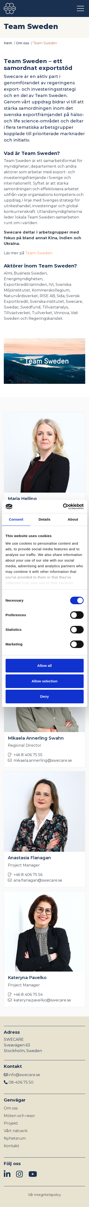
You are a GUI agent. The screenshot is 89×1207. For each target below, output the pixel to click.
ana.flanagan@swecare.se (35, 880)
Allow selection (44, 681)
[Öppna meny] (81, 8)
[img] (7, 1174)
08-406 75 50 (21, 1082)
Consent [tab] (16, 519)
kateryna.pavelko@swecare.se (39, 1000)
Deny (44, 696)
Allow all (44, 666)
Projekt (11, 1123)
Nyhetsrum (15, 1138)
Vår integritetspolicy (44, 1195)
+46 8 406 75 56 (25, 874)
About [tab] (73, 519)
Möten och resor (19, 1116)
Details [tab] (45, 519)
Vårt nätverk (16, 1131)
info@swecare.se (24, 1075)
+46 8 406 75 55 (25, 755)
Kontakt (11, 1146)
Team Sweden (38, 253)
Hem (8, 43)
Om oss (22, 43)
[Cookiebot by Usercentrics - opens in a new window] (63, 506)
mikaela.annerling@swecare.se (40, 760)
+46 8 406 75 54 (25, 994)
